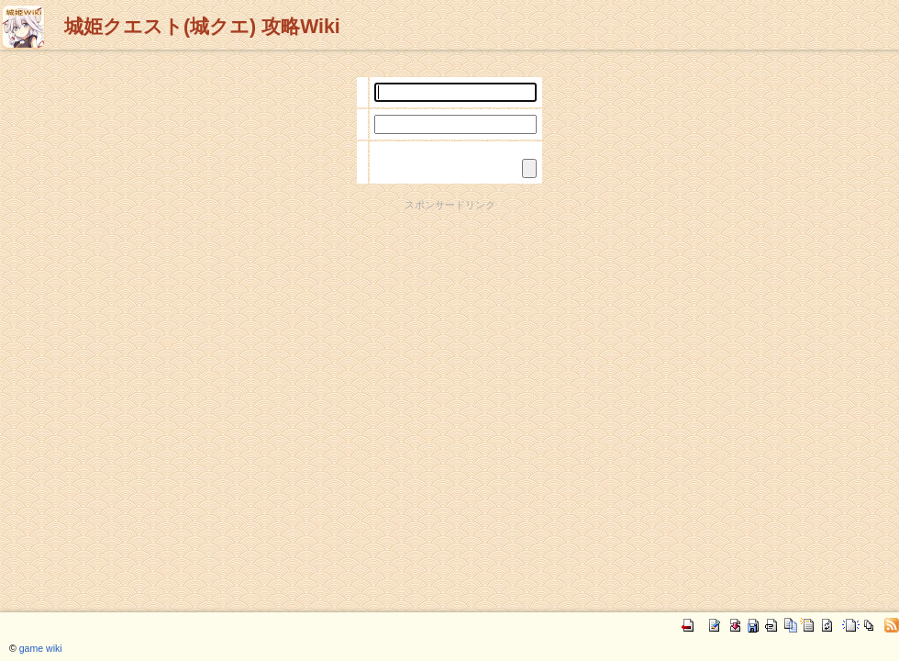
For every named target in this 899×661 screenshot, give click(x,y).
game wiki (40, 648)
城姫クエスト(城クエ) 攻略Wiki (202, 27)
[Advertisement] (449, 340)
